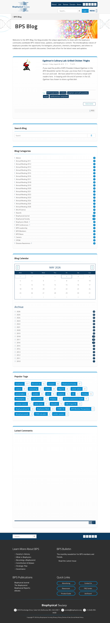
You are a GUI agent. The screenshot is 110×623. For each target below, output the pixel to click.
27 (94, 197)
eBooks (17, 590)
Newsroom (66, 588)
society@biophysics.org (72, 610)
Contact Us (88, 583)
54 (94, 234)
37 (94, 176)
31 (94, 167)
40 (94, 161)
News (79, 4)
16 (94, 213)
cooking (63, 93)
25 (94, 185)
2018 (18, 336)
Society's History (23, 554)
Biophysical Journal (21, 582)
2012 (18, 355)
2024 (18, 317)
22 (94, 240)
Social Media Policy (77, 617)
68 (94, 222)
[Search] (70, 11)
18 (94, 210)
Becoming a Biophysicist (26, 560)
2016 (18, 342)
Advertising (66, 583)
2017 (18, 339)
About (54, 4)
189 (94, 219)
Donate (72, 4)
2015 (18, 346)
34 (94, 164)
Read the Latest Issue (67, 560)
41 (94, 179)
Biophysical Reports (22, 588)
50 (94, 243)
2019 (18, 333)
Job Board (88, 593)
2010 (18, 361)
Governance (20, 569)
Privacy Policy (57, 617)
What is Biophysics (23, 557)
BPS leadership (52, 93)
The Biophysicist (21, 585)
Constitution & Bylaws (25, 563)
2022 (18, 324)
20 (94, 158)
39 (94, 182)
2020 (18, 330)
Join (59, 4)
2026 (18, 311)
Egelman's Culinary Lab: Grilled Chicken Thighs (26, 65)
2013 (18, 352)
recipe (46, 96)
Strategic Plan (21, 565)
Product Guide (66, 593)
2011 (18, 358)
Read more (89, 104)
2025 (18, 314)
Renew (65, 4)
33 (94, 173)
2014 (18, 349)
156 (94, 216)
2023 (18, 321)
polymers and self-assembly (78, 93)
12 (94, 228)
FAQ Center (88, 588)
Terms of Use (66, 617)
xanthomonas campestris (59, 96)
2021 (18, 327)
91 (94, 237)
